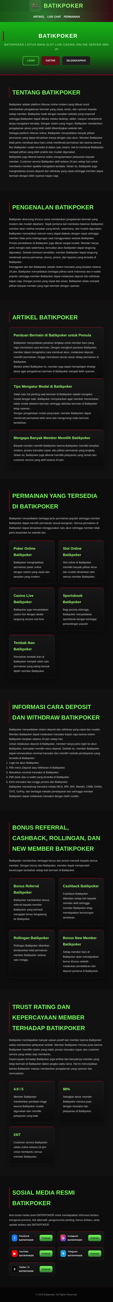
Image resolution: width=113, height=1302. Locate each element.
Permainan (72, 16)
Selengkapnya (76, 60)
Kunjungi (46, 1238)
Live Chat (54, 16)
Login (31, 60)
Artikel (39, 16)
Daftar (50, 60)
